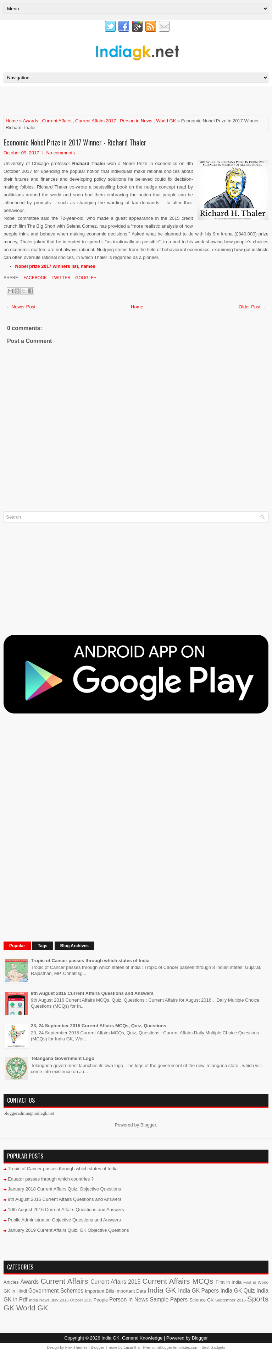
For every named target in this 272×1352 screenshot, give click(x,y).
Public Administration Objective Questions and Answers (64, 1220)
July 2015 (59, 1300)
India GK (161, 1290)
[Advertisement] (87, 100)
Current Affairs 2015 (115, 1282)
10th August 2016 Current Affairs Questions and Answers (66, 1209)
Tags (43, 945)
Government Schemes (55, 1291)
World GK (166, 120)
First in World (255, 1282)
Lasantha (132, 1347)
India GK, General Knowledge (131, 1338)
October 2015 (81, 1300)
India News (39, 1300)
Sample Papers (169, 1300)
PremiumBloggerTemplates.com (171, 1347)
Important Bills (99, 1291)
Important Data (131, 1291)
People (101, 1300)
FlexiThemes (76, 1347)
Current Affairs (56, 120)
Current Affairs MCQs (178, 1281)
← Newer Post (20, 306)
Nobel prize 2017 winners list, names (55, 266)
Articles (11, 1282)
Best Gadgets (213, 1347)
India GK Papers (198, 1291)
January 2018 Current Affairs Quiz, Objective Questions (64, 1189)
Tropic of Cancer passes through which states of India (90, 960)
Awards (30, 120)
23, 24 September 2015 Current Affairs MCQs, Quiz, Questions (98, 1025)
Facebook (34, 277)
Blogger (148, 1125)
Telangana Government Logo (62, 1058)
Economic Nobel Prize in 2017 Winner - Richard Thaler (75, 142)
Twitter (60, 277)
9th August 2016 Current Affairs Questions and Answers (92, 993)
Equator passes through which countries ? (51, 1179)
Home (12, 120)
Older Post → (252, 306)
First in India (229, 1282)
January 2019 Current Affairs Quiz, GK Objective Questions (68, 1230)
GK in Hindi (15, 1291)
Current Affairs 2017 (95, 120)
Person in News (136, 120)
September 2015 (230, 1300)
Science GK (201, 1300)
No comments (60, 152)
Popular (17, 945)
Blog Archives (74, 945)
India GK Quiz (237, 1291)
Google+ (85, 277)
